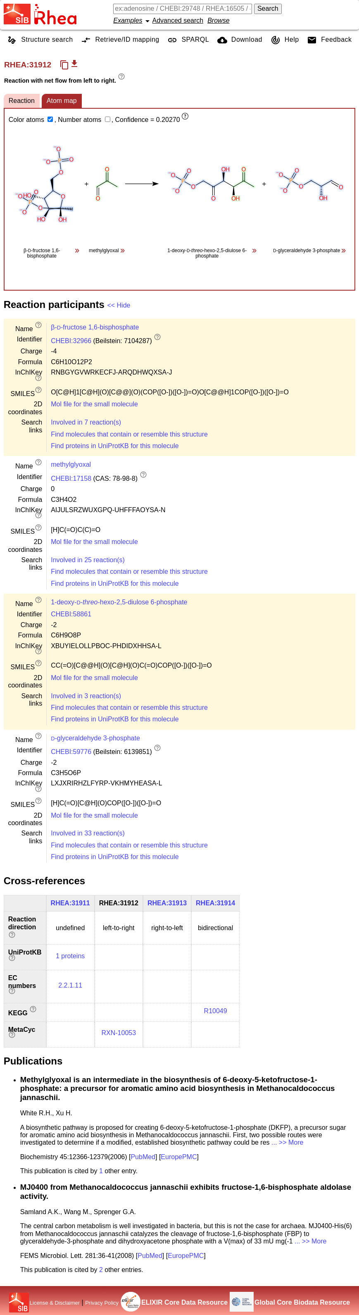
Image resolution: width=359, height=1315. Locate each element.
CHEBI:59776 (71, 751)
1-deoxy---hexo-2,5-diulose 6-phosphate (119, 602)
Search (267, 8)
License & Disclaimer (55, 1303)
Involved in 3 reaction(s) (86, 695)
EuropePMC (179, 1156)
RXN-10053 (119, 1032)
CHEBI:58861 (71, 614)
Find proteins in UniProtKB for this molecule (114, 445)
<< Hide (118, 305)
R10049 (215, 1010)
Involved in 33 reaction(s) (88, 833)
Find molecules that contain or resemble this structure (129, 434)
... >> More (287, 1142)
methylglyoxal (71, 464)
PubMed (143, 1156)
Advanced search (178, 20)
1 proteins (70, 955)
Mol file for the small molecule (94, 404)
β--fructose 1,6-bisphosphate (95, 327)
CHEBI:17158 (71, 478)
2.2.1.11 (70, 985)
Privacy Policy (102, 1303)
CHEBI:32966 (71, 340)
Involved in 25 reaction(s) (88, 559)
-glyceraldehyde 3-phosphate (95, 738)
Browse (218, 20)
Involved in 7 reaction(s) (86, 422)
